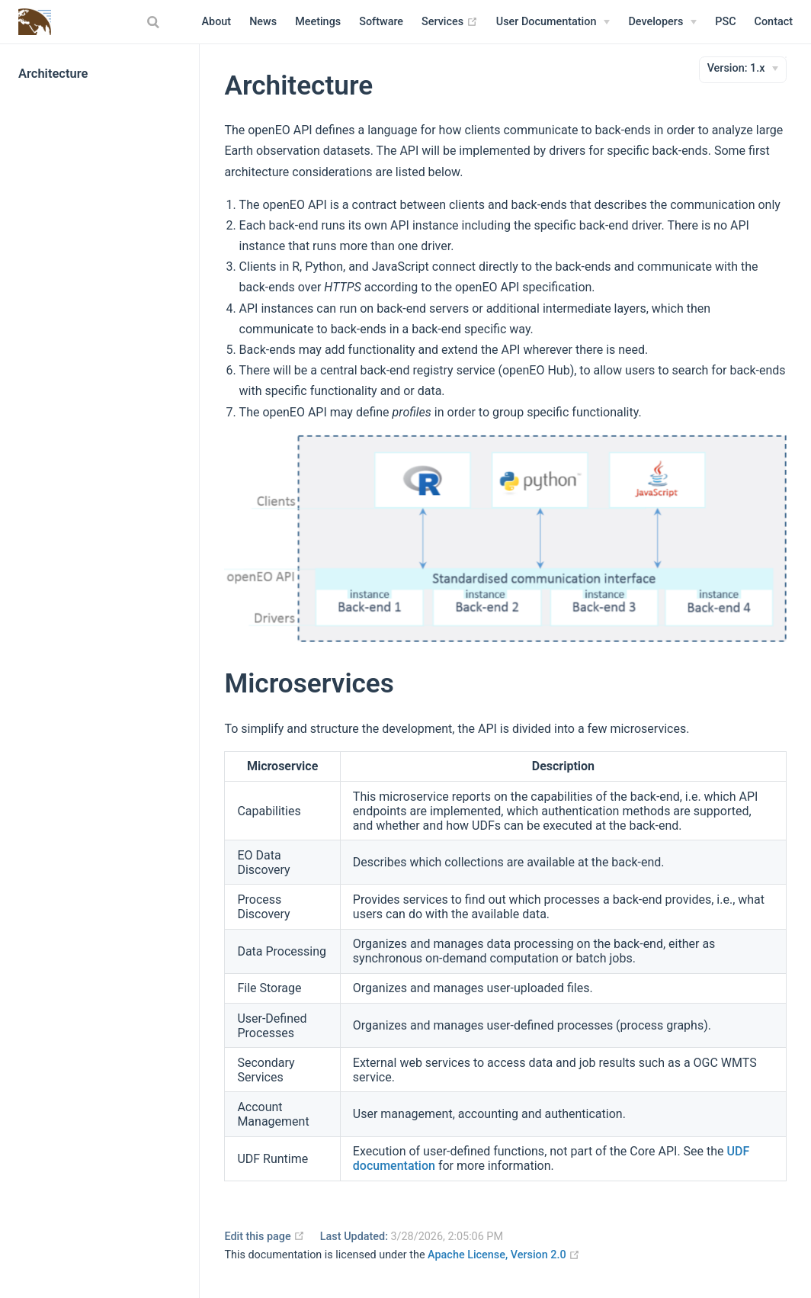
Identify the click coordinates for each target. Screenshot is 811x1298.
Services (450, 22)
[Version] (743, 68)
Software (381, 21)
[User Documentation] (553, 22)
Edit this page (264, 1236)
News (263, 21)
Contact (774, 21)
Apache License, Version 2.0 (504, 1254)
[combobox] (155, 22)
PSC (725, 21)
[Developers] (662, 22)
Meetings (318, 21)
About (217, 21)
